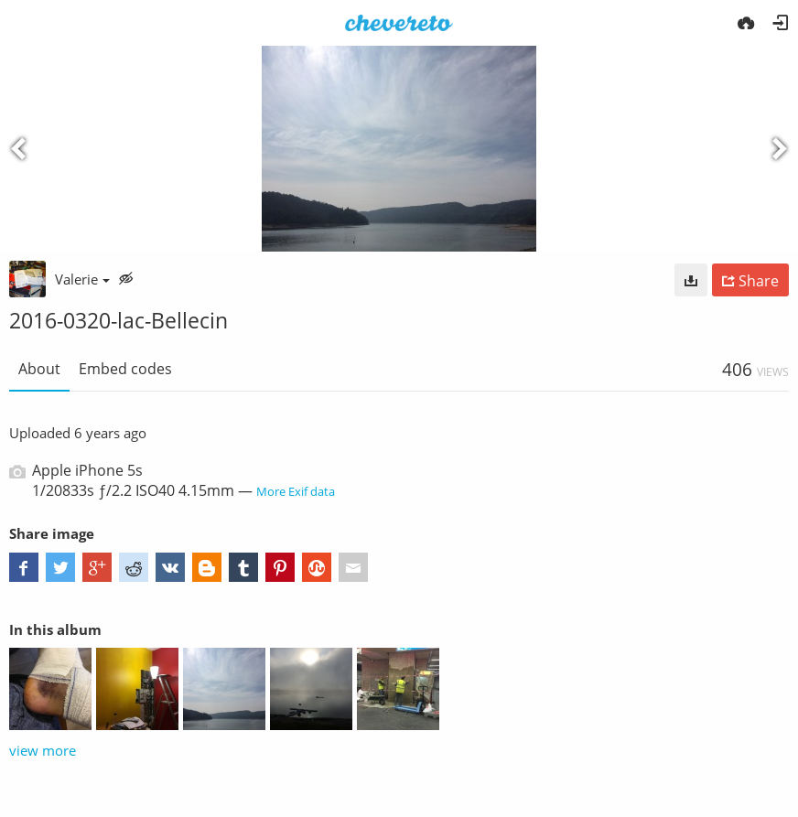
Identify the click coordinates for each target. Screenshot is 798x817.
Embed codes (125, 369)
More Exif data (295, 491)
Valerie (82, 279)
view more (42, 750)
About (39, 369)
